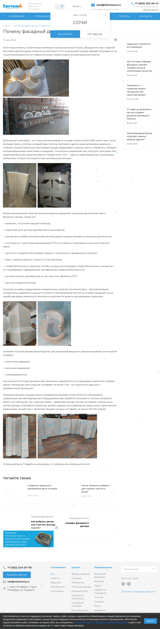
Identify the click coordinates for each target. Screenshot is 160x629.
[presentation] (6, 492)
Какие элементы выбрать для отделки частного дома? (95, 488)
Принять (150, 621)
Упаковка (76, 578)
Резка (97, 606)
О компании (58, 567)
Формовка (99, 610)
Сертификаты (58, 587)
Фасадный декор (80, 574)
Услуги (75, 567)
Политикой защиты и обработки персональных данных (101, 622)
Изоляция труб (79, 591)
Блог (53, 574)
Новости (55, 578)
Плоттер (98, 597)
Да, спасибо (65, 34)
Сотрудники (57, 591)
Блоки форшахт (79, 610)
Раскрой (98, 601)
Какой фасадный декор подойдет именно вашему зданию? (139, 136)
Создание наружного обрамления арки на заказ (42, 487)
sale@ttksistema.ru (108, 5)
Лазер (97, 585)
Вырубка (99, 581)
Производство (103, 567)
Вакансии (56, 582)
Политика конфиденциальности (138, 591)
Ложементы (77, 582)
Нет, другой (95, 34)
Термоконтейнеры (81, 587)
